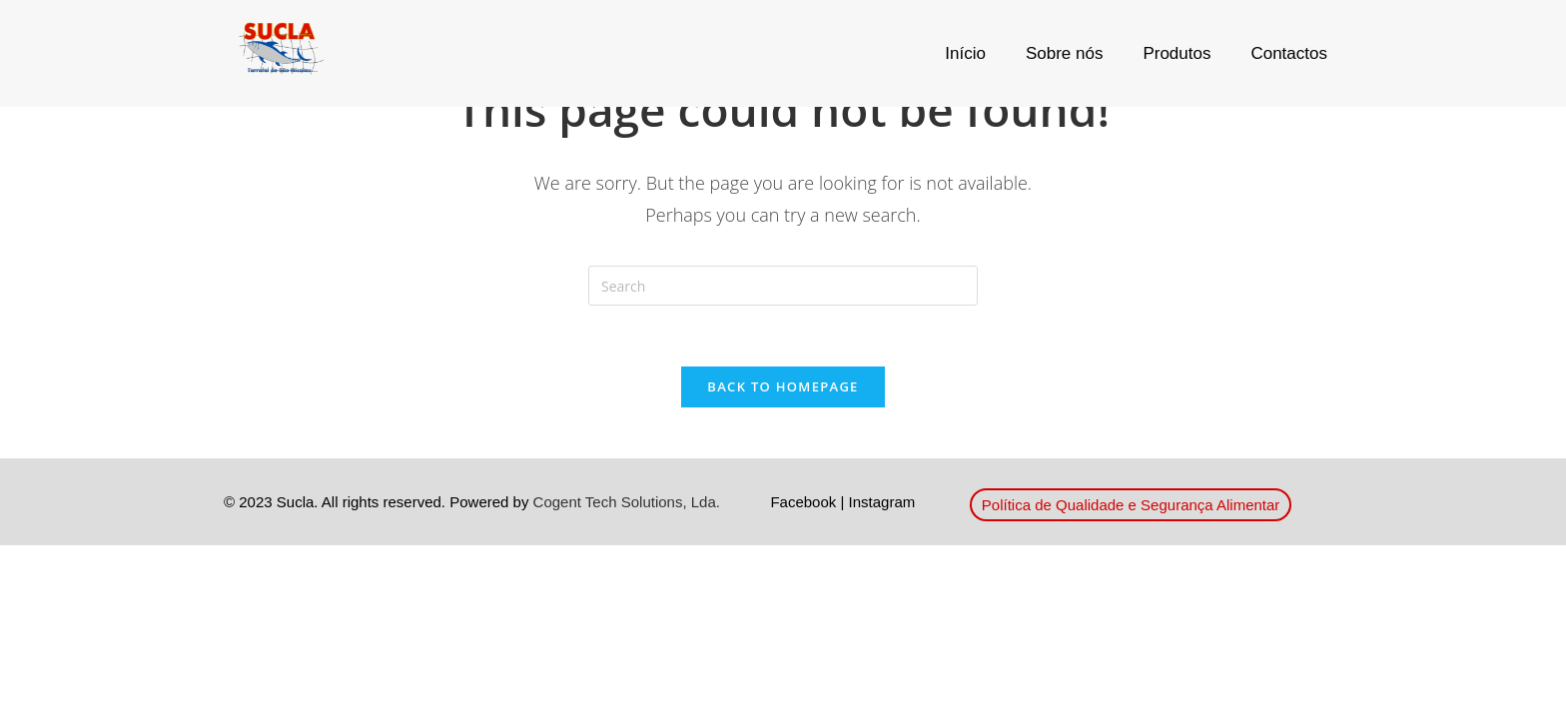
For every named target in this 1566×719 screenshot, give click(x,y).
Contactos (1288, 53)
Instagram (882, 501)
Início (965, 53)
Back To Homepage (782, 386)
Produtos (1176, 53)
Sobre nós (1065, 53)
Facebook (803, 501)
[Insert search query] (783, 286)
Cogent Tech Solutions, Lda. (626, 501)
